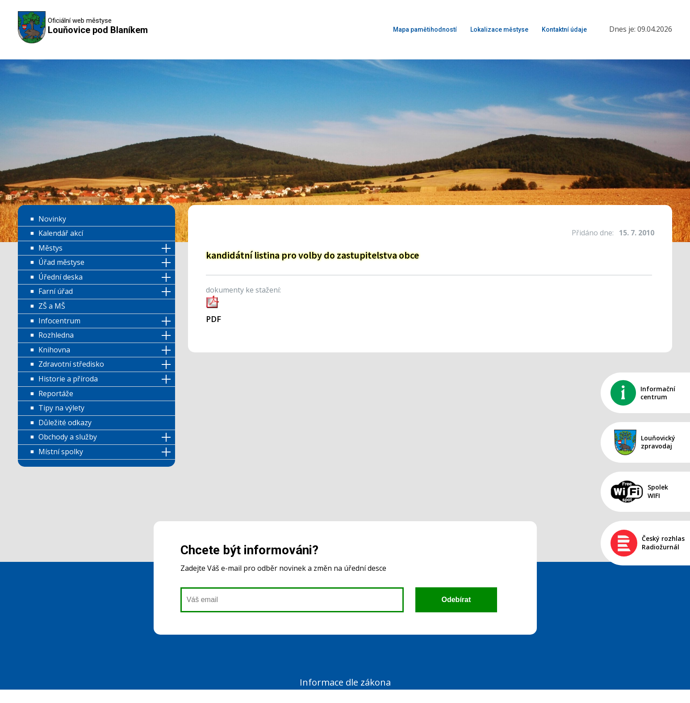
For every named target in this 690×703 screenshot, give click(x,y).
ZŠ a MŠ (51, 306)
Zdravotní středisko (71, 364)
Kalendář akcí (60, 233)
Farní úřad (55, 291)
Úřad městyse (61, 262)
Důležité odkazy (65, 422)
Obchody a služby (67, 437)
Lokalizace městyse (499, 29)
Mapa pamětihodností (425, 29)
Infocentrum (59, 321)
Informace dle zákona (345, 682)
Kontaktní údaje (564, 29)
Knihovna (54, 350)
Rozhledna (56, 335)
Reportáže (55, 393)
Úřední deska (60, 277)
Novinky (52, 219)
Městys (50, 248)
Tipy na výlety (61, 408)
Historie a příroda (68, 379)
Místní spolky (60, 451)
